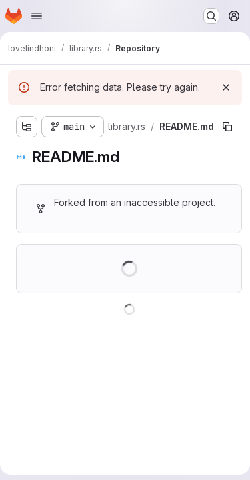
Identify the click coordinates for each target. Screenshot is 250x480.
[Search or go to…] (211, 16)
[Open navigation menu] (36, 16)
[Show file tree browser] (26, 126)
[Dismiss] (226, 87)
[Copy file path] (227, 126)
